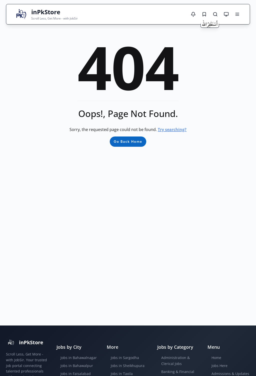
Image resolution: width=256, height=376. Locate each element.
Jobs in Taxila (122, 373)
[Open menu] (237, 14)
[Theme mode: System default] (226, 14)
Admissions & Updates (230, 373)
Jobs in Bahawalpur (76, 365)
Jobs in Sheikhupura (127, 365)
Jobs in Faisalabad (75, 373)
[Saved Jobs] (204, 14)
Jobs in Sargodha (125, 357)
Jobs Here (220, 365)
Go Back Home (128, 142)
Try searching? (172, 129)
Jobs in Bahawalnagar (78, 357)
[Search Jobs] (215, 14)
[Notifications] (193, 14)
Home (216, 357)
